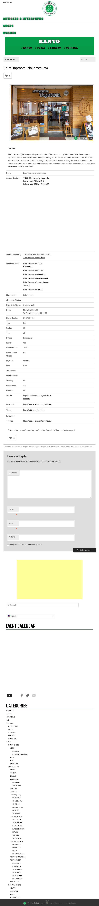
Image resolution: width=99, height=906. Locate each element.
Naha (12, 894)
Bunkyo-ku (17, 798)
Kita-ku (15, 832)
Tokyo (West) (15, 860)
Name (13, 510)
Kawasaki (16, 782)
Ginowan (14, 891)
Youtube (9, 695)
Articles (9, 711)
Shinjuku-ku (17, 875)
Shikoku (54, 47)
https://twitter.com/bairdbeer (34, 410)
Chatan (13, 888)
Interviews (10, 717)
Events (9, 33)
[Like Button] (6, 76)
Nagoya (15, 751)
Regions (9, 723)
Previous (10, 59)
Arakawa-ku (17, 823)
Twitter (27, 695)
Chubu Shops (13, 745)
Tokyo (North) (16, 816)
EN (11, 2)
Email (13, 524)
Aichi (12, 748)
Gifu (12, 757)
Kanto (26, 47)
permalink (88, 447)
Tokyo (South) (16, 841)
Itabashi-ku (17, 826)
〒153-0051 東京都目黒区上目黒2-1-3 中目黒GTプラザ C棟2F (37, 256)
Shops (8, 25)
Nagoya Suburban (19, 754)
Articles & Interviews (23, 18)
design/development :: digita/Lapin (60, 903)
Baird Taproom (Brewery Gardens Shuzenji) (36, 283)
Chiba (12, 770)
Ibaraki (13, 776)
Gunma (13, 773)
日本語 (6, 2)
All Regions (13, 726)
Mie (11, 760)
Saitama (13, 788)
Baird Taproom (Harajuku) (33, 270)
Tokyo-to (69, 447)
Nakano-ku (17, 863)
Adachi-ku (16, 819)
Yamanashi (14, 882)
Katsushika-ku (18, 829)
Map (7, 720)
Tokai (40, 47)
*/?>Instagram (16, 695)
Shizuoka (12, 739)
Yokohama (16, 785)
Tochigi (13, 791)
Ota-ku (15, 851)
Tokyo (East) (15, 795)
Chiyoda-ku (17, 801)
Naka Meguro (54, 447)
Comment (13, 472)
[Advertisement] (50, 579)
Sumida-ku (16, 813)
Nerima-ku (16, 866)
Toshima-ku (17, 838)
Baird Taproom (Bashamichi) (34, 274)
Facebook (22, 695)
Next (84, 59)
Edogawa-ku (17, 807)
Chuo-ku (16, 804)
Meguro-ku (27, 447)
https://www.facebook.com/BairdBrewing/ (37, 404)
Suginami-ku (17, 879)
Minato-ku (16, 847)
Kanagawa (14, 779)
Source (62, 447)
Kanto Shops (13, 767)
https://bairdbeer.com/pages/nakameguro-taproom (37, 397)
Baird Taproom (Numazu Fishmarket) (32, 265)
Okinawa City (15, 897)
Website (12, 537)
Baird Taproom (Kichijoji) (33, 289)
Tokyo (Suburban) (17, 857)
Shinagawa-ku (18, 854)
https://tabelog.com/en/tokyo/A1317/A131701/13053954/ (37, 421)
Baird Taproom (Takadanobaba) (35, 278)
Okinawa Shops (14, 885)
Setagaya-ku (17, 869)
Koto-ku (15, 810)
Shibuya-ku (17, 872)
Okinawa (71, 47)
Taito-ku (15, 835)
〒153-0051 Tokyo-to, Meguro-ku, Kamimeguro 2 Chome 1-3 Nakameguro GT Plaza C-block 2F (36, 181)
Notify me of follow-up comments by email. (26, 544)
